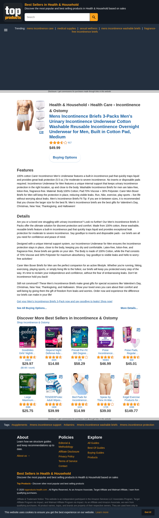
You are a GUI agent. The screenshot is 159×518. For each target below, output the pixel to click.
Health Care (101, 105)
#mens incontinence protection (137, 424)
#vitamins (69, 424)
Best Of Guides (96, 447)
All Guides (93, 443)
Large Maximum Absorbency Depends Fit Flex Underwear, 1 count (27, 399)
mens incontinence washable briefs (120, 28)
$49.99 (54, 148)
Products (92, 457)
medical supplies (66, 28)
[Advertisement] (79, 63)
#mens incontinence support (45, 424)
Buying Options (65, 157)
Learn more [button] (102, 512)
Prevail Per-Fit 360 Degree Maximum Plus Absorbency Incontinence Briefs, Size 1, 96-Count (79, 352)
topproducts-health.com (35, 489)
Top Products (24, 483)
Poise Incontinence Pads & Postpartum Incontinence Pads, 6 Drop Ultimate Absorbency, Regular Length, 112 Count (105, 352)
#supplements (19, 424)
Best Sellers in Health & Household (52, 4)
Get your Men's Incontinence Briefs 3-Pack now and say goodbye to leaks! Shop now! (64, 301)
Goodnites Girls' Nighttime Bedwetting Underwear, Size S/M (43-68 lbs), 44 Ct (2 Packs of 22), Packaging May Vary (27, 352)
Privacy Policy (66, 456)
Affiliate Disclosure (69, 451)
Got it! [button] (148, 512)
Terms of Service (68, 461)
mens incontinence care (40, 28)
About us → (23, 455)
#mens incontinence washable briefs (97, 424)
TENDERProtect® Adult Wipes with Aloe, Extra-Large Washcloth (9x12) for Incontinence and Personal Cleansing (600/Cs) (53, 399)
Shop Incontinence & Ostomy (33, 322)
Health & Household (68, 105)
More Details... (129, 308)
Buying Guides (96, 452)
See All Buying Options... (32, 308)
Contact (63, 466)
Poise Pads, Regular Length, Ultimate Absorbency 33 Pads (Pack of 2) (131, 352)
